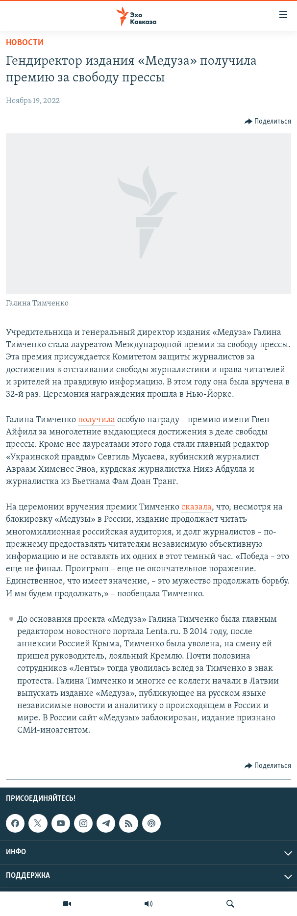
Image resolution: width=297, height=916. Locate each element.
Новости (25, 43)
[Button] (268, 121)
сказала (196, 507)
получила (96, 420)
